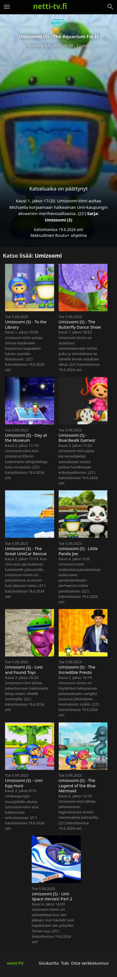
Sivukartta (49, 963)
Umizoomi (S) (58, 220)
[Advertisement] (58, 112)
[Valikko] (6, 6)
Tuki (65, 963)
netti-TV (15, 963)
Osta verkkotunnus (90, 963)
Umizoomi (48, 255)
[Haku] (110, 6)
